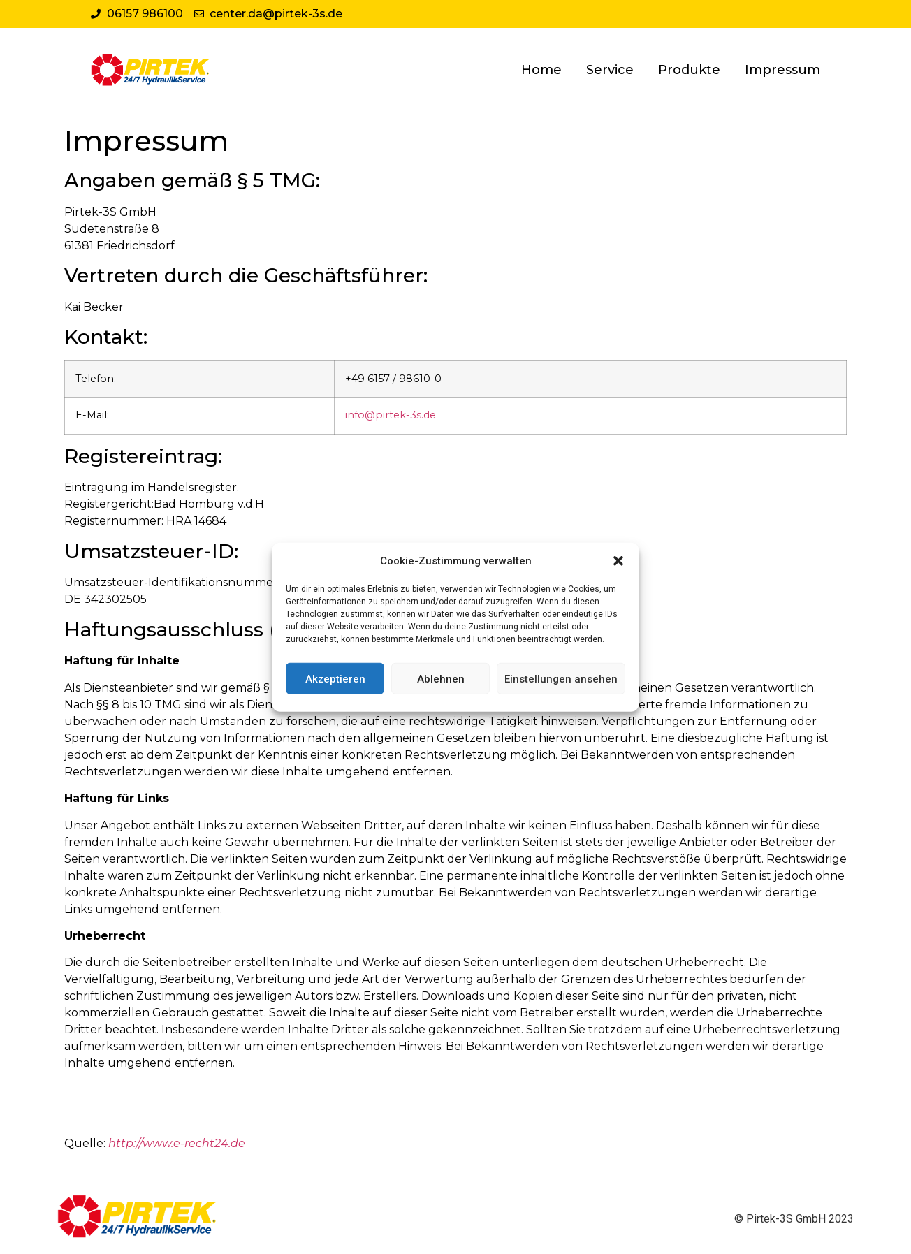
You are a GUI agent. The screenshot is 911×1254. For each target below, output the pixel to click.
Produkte (689, 70)
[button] (618, 561)
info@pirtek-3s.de (390, 415)
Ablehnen (441, 678)
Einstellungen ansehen (561, 678)
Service (610, 70)
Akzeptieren (335, 678)
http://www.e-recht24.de (176, 1143)
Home (541, 70)
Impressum (782, 70)
